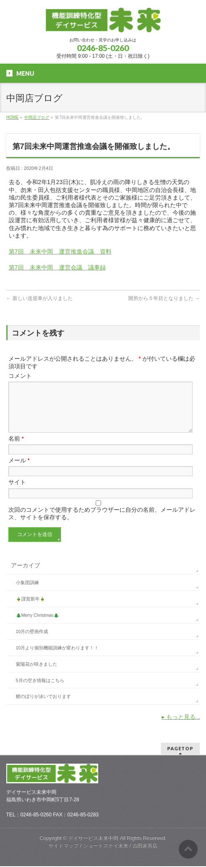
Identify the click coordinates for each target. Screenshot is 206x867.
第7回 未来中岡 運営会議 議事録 (57, 267)
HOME (12, 117)
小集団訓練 (27, 592)
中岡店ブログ (36, 117)
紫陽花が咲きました (36, 674)
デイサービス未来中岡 (93, 839)
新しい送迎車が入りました (39, 298)
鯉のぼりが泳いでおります (43, 706)
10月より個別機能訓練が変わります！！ (57, 657)
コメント (20, 375)
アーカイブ (25, 575)
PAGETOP (180, 749)
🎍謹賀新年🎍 (30, 608)
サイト (17, 492)
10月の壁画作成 (32, 641)
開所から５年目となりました (164, 298)
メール (19, 470)
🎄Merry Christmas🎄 (37, 625)
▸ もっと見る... (181, 726)
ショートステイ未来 (105, 846)
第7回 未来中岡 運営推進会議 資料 (60, 251)
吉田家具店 (145, 846)
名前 (16, 448)
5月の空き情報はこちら (40, 690)
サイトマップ (63, 846)
